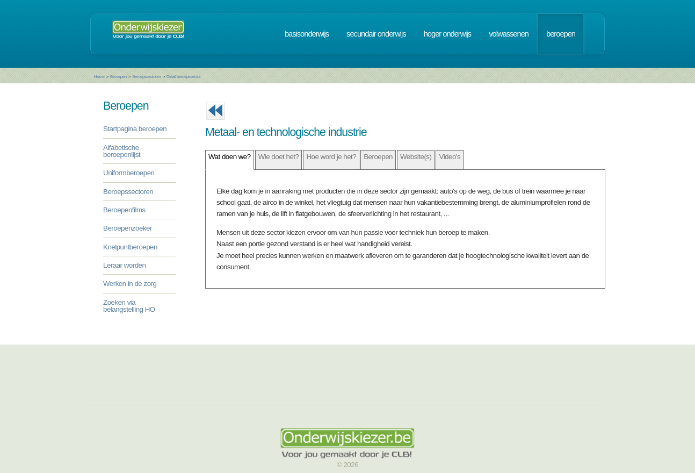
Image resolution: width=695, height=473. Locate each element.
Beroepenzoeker (127, 228)
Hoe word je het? (331, 157)
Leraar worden (124, 265)
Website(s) (415, 157)
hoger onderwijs (447, 34)
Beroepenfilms (124, 210)
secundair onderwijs (376, 34)
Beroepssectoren (146, 76)
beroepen (560, 34)
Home (99, 76)
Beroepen (118, 76)
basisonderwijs (307, 34)
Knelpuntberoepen (130, 247)
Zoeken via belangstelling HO (129, 305)
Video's (449, 157)
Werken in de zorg (129, 284)
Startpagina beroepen (134, 129)
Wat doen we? (229, 157)
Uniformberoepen (128, 173)
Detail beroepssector (183, 76)
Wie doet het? (278, 157)
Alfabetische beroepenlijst (121, 151)
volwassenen (509, 34)
